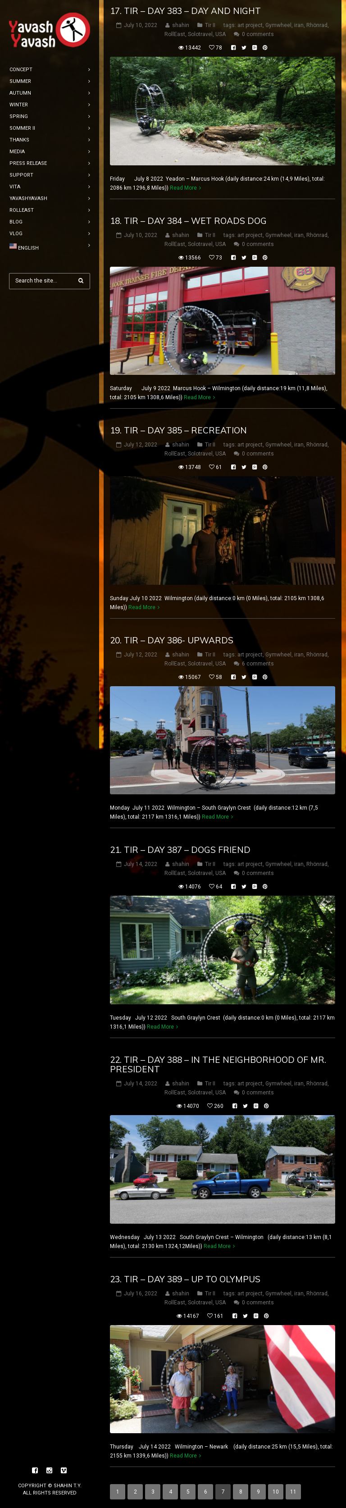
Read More (183, 188)
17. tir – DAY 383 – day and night (185, 10)
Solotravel (200, 34)
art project (250, 25)
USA (220, 34)
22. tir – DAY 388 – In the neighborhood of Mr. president (218, 1064)
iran (299, 25)
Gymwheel (278, 25)
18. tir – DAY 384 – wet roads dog (188, 220)
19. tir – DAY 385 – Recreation (178, 430)
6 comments (258, 664)
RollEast (174, 34)
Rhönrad (317, 25)
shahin (180, 25)
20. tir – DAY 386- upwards (171, 640)
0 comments (258, 34)
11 (293, 1492)
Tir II (210, 25)
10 (276, 1492)
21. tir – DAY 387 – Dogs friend (180, 849)
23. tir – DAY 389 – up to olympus (185, 1279)
